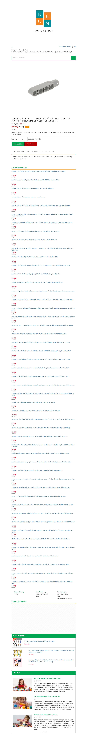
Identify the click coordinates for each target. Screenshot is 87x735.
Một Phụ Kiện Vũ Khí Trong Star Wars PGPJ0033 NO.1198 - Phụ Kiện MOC (33, 188)
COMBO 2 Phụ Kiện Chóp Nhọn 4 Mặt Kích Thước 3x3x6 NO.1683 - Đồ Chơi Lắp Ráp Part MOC (39, 496)
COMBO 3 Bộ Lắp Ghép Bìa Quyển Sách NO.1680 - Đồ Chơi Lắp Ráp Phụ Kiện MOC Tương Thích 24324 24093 (43, 521)
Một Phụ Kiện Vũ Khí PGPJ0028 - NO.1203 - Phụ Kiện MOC (28, 197)
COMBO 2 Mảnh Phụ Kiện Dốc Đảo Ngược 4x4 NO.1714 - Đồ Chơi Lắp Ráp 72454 (35, 257)
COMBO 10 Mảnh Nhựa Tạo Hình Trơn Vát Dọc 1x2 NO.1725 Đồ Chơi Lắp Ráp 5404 (35, 180)
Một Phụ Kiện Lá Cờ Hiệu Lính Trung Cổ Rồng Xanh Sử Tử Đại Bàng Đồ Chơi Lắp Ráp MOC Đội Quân (40, 539)
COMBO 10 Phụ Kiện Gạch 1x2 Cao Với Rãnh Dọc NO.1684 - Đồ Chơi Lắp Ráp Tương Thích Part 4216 (40, 487)
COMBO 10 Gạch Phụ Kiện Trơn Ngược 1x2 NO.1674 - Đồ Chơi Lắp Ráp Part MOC (35, 556)
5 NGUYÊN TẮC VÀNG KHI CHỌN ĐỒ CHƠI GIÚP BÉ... (47, 678)
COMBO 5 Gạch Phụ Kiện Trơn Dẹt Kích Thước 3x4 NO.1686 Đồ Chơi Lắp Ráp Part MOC (37, 470)
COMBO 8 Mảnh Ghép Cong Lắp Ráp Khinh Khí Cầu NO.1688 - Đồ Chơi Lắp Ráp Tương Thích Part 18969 (41, 462)
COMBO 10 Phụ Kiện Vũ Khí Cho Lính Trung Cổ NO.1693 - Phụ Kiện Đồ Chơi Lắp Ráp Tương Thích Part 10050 (43, 419)
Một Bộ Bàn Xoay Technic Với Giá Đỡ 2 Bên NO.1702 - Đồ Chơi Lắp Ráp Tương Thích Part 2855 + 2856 (41, 342)
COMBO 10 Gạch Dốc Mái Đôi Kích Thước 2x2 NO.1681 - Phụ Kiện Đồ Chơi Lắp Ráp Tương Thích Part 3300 (42, 513)
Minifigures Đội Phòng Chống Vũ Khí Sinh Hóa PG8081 (40, 641)
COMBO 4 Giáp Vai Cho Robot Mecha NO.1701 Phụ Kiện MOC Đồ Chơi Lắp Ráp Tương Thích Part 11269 (41, 351)
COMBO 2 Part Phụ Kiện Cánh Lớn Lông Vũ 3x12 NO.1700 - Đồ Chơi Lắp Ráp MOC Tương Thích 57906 (41, 359)
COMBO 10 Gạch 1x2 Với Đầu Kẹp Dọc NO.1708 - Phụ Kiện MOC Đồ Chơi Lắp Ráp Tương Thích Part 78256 (42, 325)
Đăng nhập (62, 46)
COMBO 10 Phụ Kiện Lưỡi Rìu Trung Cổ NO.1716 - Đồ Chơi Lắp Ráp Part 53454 (34, 239)
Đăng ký (68, 46)
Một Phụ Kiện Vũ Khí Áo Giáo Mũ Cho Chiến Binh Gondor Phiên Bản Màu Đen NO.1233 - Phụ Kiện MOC (41, 205)
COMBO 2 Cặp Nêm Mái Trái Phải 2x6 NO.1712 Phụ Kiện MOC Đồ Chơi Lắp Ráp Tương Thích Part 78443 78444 (43, 291)
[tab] (18, 151)
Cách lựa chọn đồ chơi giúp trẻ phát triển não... (46, 714)
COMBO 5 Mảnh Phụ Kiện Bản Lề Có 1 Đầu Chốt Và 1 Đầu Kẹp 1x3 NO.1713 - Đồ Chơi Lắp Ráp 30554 (41, 265)
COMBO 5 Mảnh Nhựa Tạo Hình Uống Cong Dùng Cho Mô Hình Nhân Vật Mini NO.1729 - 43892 (39, 171)
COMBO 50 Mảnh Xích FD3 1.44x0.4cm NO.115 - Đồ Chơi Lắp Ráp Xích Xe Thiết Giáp (36, 410)
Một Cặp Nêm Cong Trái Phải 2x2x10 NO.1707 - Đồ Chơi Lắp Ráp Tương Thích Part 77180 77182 (39, 333)
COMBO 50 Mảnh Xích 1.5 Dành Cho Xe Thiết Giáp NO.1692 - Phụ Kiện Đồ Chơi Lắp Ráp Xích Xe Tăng (41, 427)
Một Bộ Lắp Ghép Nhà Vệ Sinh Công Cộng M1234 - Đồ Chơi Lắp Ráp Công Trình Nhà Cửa (37, 282)
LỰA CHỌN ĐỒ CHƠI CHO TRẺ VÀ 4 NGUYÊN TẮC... (47, 696)
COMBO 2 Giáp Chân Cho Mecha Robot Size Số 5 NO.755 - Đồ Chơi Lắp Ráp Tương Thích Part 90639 (40, 564)
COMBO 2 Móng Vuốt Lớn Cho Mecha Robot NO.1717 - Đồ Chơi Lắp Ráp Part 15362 (35, 231)
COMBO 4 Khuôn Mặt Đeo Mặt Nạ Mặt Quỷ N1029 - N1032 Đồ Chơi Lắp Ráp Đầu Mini (36, 274)
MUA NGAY (30, 144)
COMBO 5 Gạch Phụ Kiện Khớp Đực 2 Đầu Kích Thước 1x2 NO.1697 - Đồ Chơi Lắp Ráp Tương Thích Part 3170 (43, 385)
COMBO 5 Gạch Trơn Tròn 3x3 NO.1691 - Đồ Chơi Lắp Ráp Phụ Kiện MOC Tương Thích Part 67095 (40, 436)
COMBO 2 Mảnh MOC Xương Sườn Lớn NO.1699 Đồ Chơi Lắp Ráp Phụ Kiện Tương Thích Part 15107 (40, 368)
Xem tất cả (43, 732)
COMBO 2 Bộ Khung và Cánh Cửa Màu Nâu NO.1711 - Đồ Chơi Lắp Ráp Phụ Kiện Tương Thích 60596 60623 (42, 299)
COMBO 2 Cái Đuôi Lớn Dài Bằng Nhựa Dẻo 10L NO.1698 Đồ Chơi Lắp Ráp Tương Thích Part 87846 (40, 376)
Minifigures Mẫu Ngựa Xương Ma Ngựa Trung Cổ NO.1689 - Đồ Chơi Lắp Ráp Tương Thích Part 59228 (40, 453)
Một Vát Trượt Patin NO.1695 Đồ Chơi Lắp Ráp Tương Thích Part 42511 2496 (33, 402)
